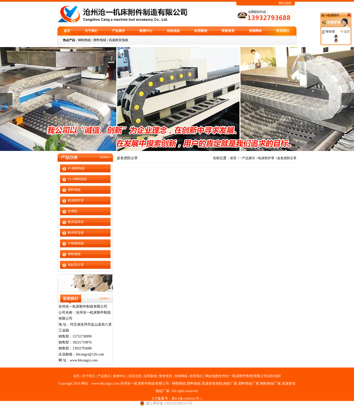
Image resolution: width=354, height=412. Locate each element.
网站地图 (285, 3)
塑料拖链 (99, 40)
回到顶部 (274, 376)
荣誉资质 (228, 31)
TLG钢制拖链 (77, 179)
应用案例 (200, 31)
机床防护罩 (76, 200)
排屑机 (72, 211)
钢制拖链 (84, 40)
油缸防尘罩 (76, 265)
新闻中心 (145, 31)
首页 (67, 31)
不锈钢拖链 (76, 243)
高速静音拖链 (118, 40)
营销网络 (255, 31)
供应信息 (173, 31)
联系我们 (282, 31)
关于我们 (91, 31)
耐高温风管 (76, 222)
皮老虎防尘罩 (286, 158)
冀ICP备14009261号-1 (187, 398)
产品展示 (118, 31)
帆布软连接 (76, 232)
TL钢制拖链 (76, 168)
